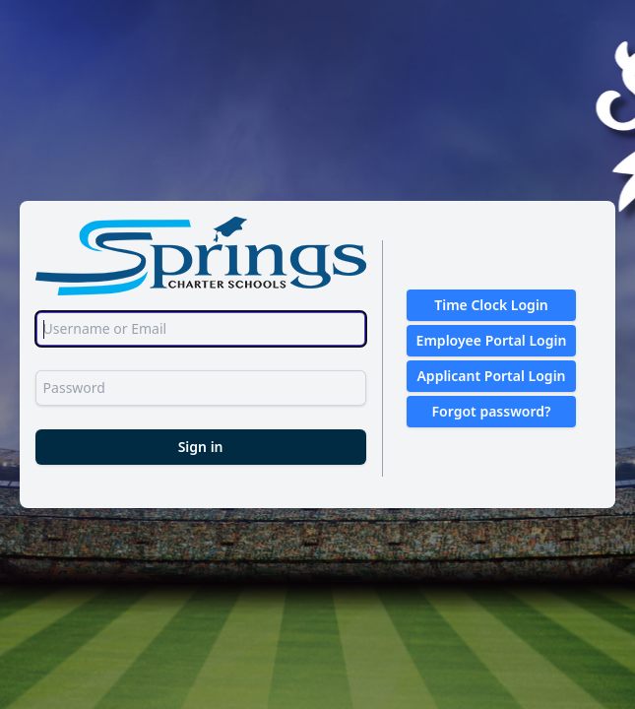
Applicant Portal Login (490, 375)
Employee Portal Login (491, 340)
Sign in (200, 446)
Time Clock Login (491, 304)
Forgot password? (491, 411)
